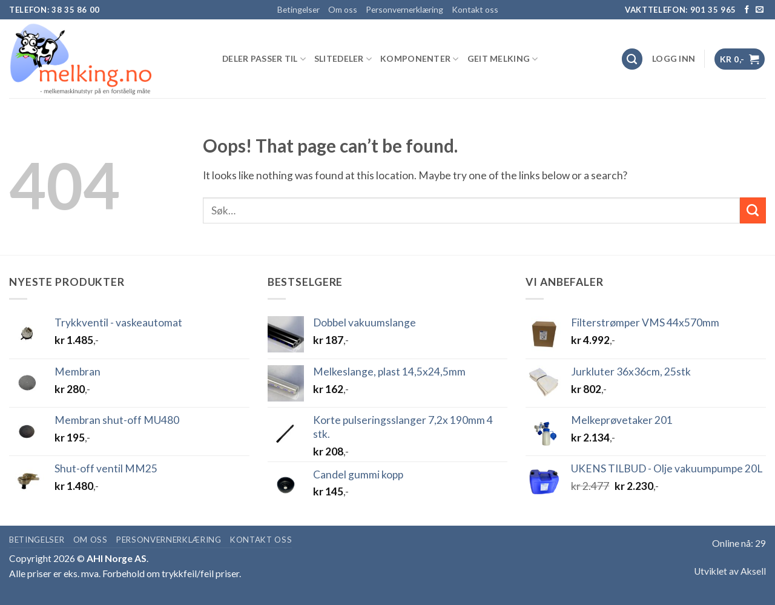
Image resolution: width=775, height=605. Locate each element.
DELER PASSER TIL (264, 59)
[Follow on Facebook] (747, 10)
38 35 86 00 (75, 10)
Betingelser (298, 9)
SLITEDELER (343, 59)
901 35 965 (713, 10)
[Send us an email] (759, 10)
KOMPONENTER (419, 59)
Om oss (342, 9)
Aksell (753, 571)
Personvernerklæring (404, 9)
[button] (673, 58)
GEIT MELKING (502, 59)
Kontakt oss (475, 9)
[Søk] (632, 59)
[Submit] (753, 210)
